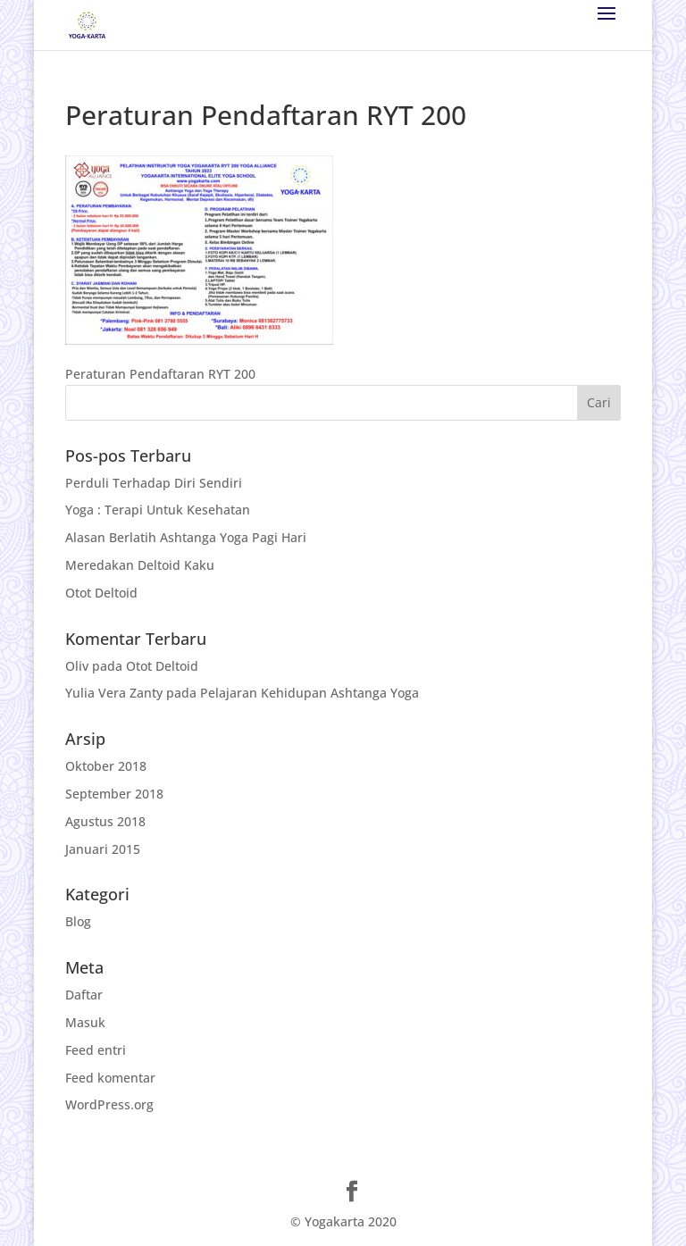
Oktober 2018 (105, 765)
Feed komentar (110, 1077)
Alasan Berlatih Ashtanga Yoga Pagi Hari (185, 537)
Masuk (85, 1022)
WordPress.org (109, 1104)
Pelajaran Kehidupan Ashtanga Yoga (309, 692)
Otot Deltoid (101, 592)
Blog (78, 921)
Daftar (84, 994)
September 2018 (114, 793)
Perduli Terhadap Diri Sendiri (153, 482)
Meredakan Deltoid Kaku (139, 564)
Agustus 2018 (105, 821)
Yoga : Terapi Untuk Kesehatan (157, 509)
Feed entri (95, 1049)
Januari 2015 (102, 848)
